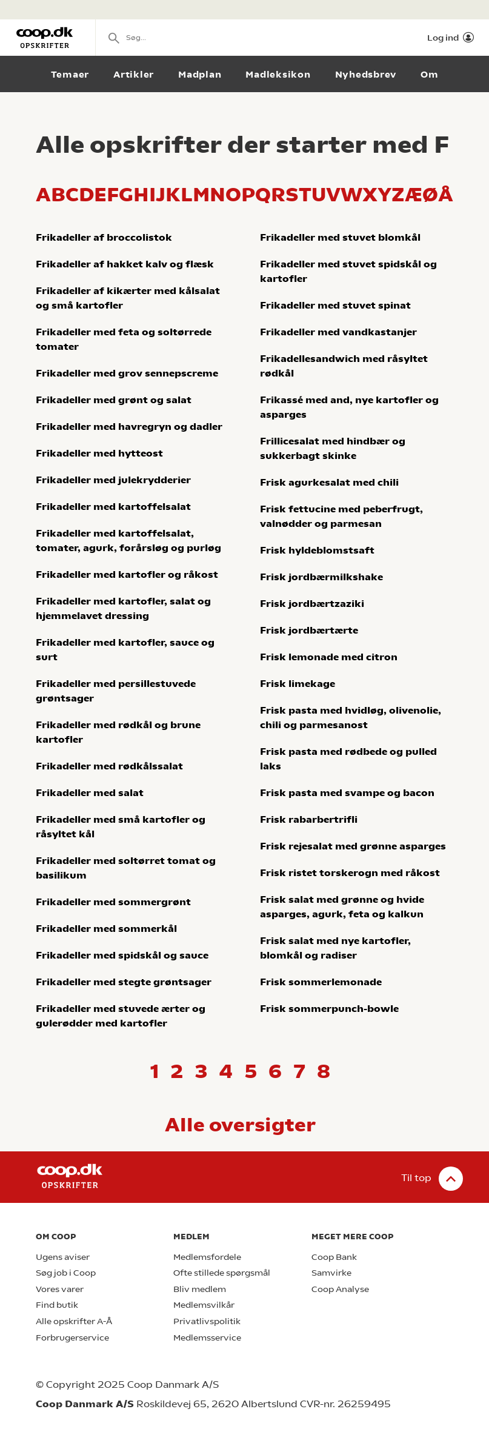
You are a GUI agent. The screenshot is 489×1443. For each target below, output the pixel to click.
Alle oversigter (240, 1124)
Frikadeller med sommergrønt (113, 902)
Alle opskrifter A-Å (74, 1321)
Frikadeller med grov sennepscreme (127, 373)
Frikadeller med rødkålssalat (109, 766)
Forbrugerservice (72, 1338)
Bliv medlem (199, 1289)
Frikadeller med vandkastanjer (338, 332)
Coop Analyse (340, 1289)
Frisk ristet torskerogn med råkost (350, 873)
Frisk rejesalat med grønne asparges (353, 846)
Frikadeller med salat (90, 793)
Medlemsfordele (207, 1257)
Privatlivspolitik (207, 1321)
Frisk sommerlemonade (321, 982)
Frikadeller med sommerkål (106, 928)
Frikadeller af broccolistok (104, 237)
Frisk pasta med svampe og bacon (347, 793)
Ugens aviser (63, 1257)
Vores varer (60, 1289)
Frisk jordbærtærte (309, 630)
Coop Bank (334, 1257)
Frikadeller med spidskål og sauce (122, 955)
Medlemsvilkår (204, 1305)
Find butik (57, 1305)
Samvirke (331, 1273)
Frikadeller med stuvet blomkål (340, 237)
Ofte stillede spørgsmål (221, 1273)
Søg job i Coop (66, 1273)
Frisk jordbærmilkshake (321, 577)
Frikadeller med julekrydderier (113, 480)
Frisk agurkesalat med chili (329, 482)
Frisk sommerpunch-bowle (329, 1008)
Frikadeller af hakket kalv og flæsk (125, 264)
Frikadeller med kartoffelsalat (113, 506)
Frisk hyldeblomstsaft (317, 550)
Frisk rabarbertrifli (309, 819)
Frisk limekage (297, 683)
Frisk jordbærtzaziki (312, 603)
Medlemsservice (207, 1338)
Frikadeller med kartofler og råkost (127, 574)
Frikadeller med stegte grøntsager (123, 982)
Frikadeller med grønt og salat (113, 400)
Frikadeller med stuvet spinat (335, 305)
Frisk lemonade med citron (329, 657)
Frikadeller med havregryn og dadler (129, 426)
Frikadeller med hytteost (99, 453)
